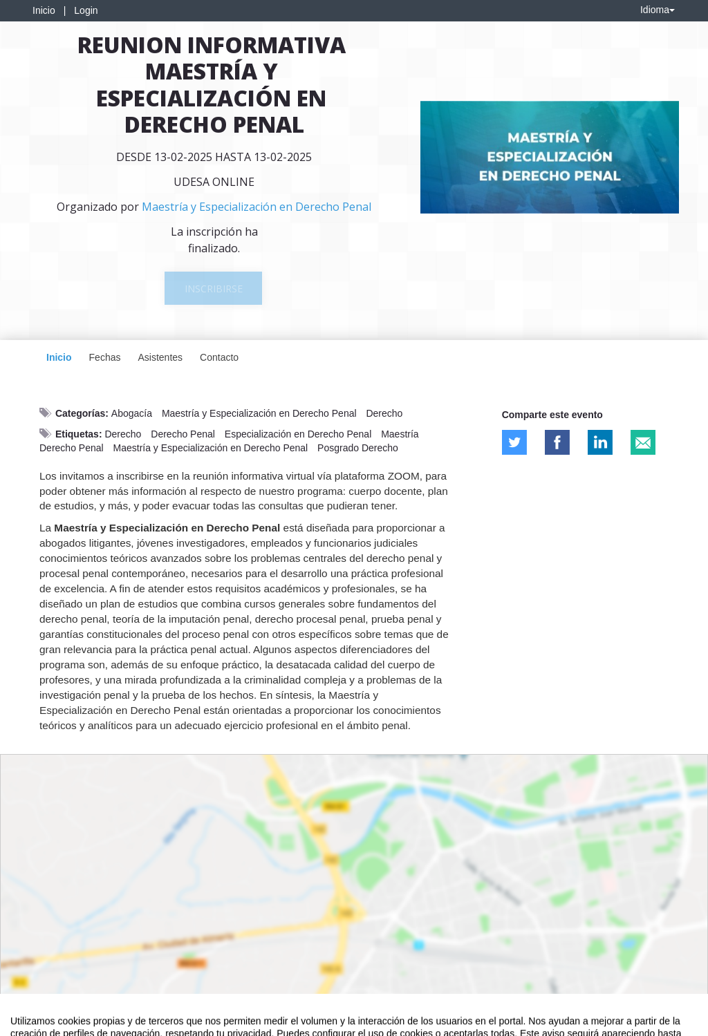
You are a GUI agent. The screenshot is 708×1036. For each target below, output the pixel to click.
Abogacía (131, 413)
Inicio (43, 10)
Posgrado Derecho (357, 447)
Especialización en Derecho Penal (298, 434)
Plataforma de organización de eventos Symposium (361, 1023)
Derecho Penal (183, 434)
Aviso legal (31, 1023)
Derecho (384, 413)
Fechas (105, 357)
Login (85, 10)
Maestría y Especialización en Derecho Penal (259, 413)
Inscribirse (214, 288)
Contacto (219, 357)
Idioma (657, 9)
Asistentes (160, 357)
